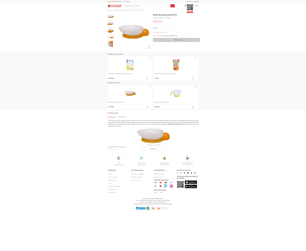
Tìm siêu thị (126, 1)
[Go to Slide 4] (110, 37)
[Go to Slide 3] (110, 30)
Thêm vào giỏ (176, 40)
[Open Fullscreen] (149, 47)
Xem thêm (153, 148)
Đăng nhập (196, 1)
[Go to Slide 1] (110, 17)
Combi (161, 17)
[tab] (112, 117)
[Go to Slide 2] (110, 23)
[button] (134, 32)
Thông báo (195, 5)
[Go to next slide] (199, 69)
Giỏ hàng (187, 5)
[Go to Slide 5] (110, 44)
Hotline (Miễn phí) (114, 1)
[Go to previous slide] (107, 69)
